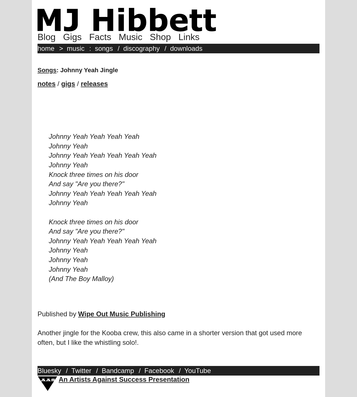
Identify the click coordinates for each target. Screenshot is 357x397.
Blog (47, 37)
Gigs (72, 37)
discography (141, 48)
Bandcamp (118, 370)
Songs (47, 70)
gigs (68, 83)
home (46, 48)
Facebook (159, 370)
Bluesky (49, 370)
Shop (160, 37)
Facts (100, 37)
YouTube (197, 370)
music (76, 48)
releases (94, 83)
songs (104, 48)
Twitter (81, 370)
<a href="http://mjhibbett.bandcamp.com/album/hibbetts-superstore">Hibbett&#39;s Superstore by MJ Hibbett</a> (178, 115)
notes (47, 83)
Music (130, 37)
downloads (186, 48)
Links (189, 37)
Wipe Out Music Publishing (121, 314)
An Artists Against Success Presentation (124, 379)
